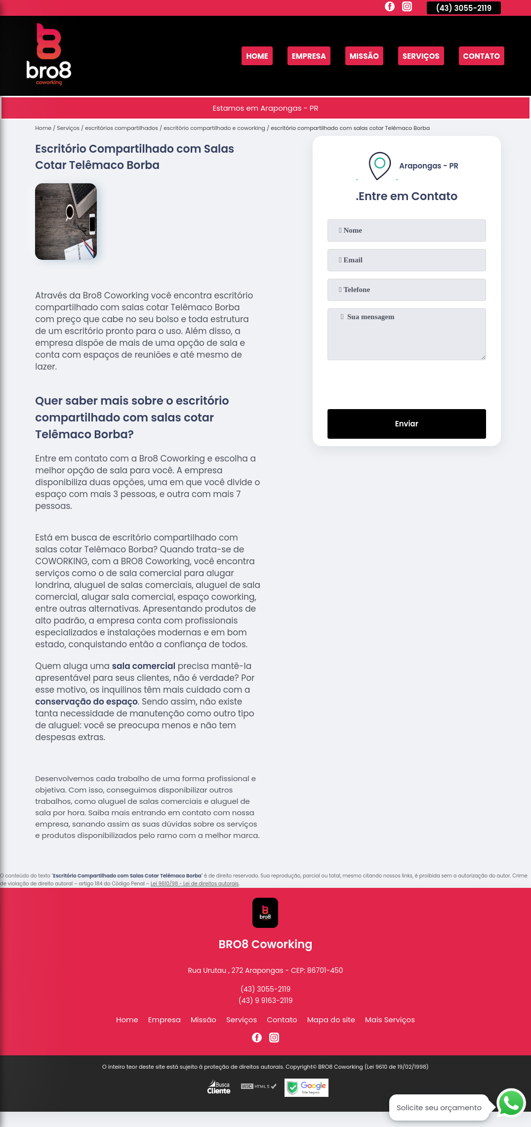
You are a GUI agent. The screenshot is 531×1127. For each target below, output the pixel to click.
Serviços (420, 56)
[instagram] (407, 7)
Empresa (308, 56)
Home (256, 56)
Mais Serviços (390, 1019)
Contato (481, 56)
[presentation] (406, 382)
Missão (364, 56)
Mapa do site (331, 1019)
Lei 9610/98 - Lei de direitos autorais (195, 883)
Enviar (406, 424)
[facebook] (390, 7)
